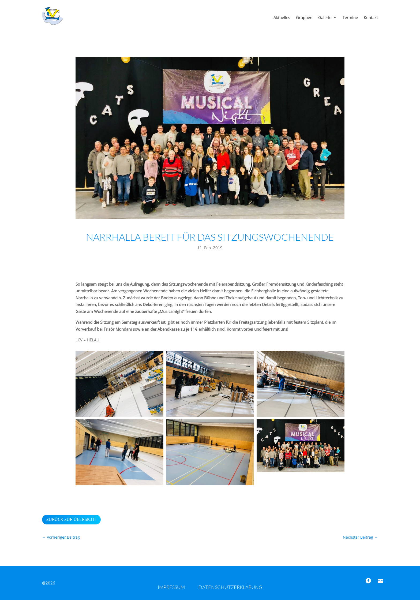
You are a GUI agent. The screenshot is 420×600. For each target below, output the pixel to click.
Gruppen (304, 18)
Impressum (171, 587)
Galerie (324, 18)
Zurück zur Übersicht (71, 519)
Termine (350, 18)
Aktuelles (281, 18)
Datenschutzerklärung (230, 587)
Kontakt (371, 18)
